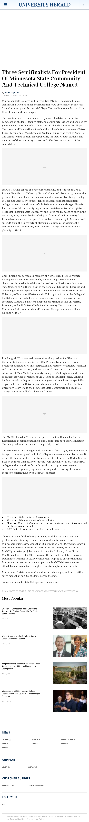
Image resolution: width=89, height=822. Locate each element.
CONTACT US (32, 767)
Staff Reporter (12, 92)
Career (35, 744)
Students (36, 740)
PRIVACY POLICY (8, 786)
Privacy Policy (38, 819)
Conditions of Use (24, 819)
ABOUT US (6, 767)
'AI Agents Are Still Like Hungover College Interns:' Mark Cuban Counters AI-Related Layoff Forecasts (21, 693)
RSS (3, 804)
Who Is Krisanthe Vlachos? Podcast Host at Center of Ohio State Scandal (19, 637)
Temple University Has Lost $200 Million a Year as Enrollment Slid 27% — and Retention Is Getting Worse (21, 666)
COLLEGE (64, 744)
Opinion (5, 747)
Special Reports (68, 740)
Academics (6, 740)
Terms (12, 819)
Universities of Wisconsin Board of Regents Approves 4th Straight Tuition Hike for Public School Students (20, 611)
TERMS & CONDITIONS (36, 786)
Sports (5, 744)
